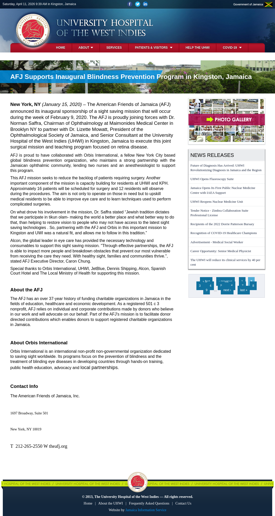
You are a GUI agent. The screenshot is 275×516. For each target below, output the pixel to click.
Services (114, 47)
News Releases (212, 155)
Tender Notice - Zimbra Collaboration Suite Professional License (220, 213)
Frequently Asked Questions (149, 503)
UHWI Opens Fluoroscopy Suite (212, 179)
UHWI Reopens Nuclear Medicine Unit (217, 201)
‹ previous (225, 281)
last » (244, 290)
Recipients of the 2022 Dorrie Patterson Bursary (222, 224)
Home (60, 47)
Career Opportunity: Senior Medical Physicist (221, 251)
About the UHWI (110, 503)
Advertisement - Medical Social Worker (217, 242)
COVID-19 (232, 47)
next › (227, 290)
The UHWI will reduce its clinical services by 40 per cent (225, 262)
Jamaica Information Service (145, 510)
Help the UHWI (198, 47)
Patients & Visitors (153, 47)
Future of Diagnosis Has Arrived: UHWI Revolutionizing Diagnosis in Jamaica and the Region (226, 168)
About (86, 47)
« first (206, 281)
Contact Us (184, 503)
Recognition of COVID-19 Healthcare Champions (224, 233)
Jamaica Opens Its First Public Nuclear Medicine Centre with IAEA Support (223, 190)
